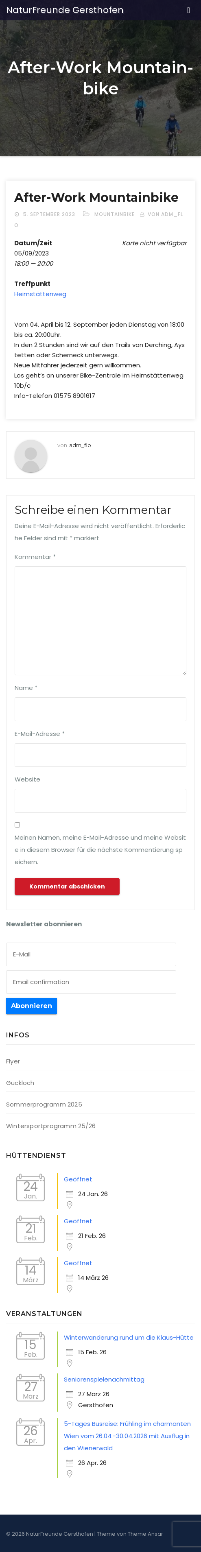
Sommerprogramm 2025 (44, 1104)
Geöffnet (78, 1179)
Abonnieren (31, 1006)
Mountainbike (114, 214)
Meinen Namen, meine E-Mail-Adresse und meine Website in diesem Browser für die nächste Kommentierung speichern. (100, 849)
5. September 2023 (50, 214)
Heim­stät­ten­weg (40, 294)
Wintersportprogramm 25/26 (51, 1126)
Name (26, 687)
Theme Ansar (145, 1534)
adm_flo (80, 445)
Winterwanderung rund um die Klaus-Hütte (129, 1337)
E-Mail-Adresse (40, 733)
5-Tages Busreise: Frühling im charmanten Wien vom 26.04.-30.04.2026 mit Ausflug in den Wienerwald (127, 1435)
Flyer (13, 1061)
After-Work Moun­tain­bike (96, 197)
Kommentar (35, 556)
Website (27, 779)
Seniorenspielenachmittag (104, 1379)
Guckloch (20, 1082)
